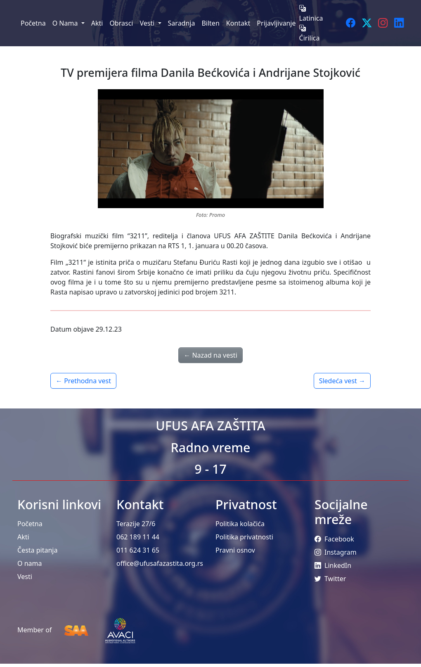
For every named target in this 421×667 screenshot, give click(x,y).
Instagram (336, 552)
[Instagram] (383, 23)
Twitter (330, 578)
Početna (30, 523)
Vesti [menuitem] (148, 23)
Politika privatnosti (244, 536)
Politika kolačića (240, 523)
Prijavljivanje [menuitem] (276, 23)
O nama (29, 563)
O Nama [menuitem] (66, 23)
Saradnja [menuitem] (181, 23)
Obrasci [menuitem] (121, 23)
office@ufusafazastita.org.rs (159, 563)
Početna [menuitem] (33, 23)
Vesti (24, 576)
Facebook (334, 539)
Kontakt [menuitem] (238, 23)
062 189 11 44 (137, 536)
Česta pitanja (37, 550)
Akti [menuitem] (97, 23)
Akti (23, 536)
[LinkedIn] (399, 23)
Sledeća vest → (342, 380)
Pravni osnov (235, 550)
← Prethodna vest (83, 380)
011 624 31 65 (137, 550)
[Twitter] (366, 23)
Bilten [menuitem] (210, 23)
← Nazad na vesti (210, 355)
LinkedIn (333, 565)
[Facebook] (350, 23)
